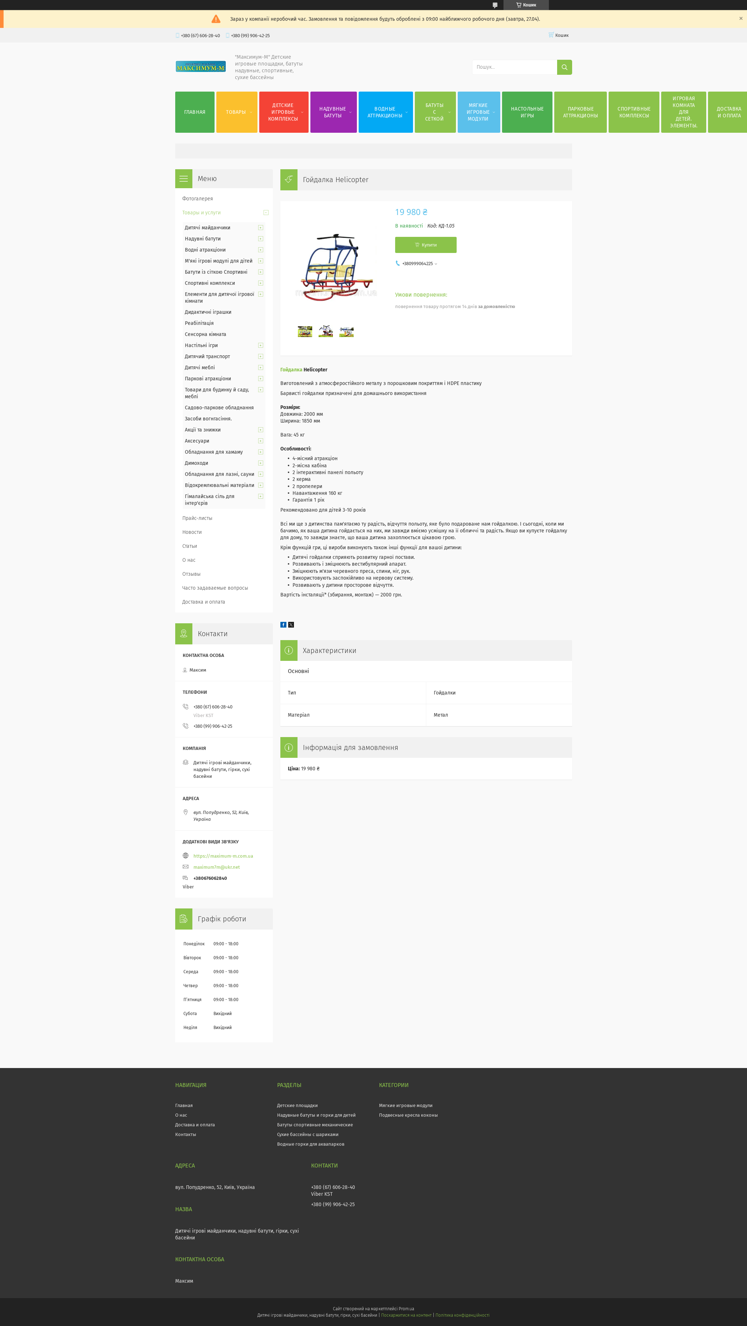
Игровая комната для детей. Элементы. (683, 112)
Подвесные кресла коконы (408, 1115)
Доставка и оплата (203, 602)
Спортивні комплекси (210, 283)
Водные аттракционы (385, 112)
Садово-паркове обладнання (219, 408)
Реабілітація (199, 323)
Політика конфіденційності (462, 1315)
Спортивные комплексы (634, 112)
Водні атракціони (205, 250)
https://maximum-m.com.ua (223, 856)
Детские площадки (297, 1105)
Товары (236, 112)
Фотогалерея (197, 199)
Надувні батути (203, 239)
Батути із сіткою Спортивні (216, 272)
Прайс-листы (197, 518)
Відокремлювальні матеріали (219, 485)
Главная (195, 112)
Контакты (185, 1134)
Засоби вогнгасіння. (208, 419)
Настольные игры (527, 112)
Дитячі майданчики (207, 228)
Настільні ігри (201, 345)
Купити (429, 245)
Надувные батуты (332, 112)
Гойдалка (291, 370)
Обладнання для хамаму (214, 452)
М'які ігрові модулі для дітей (218, 261)
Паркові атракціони (208, 379)
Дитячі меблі (200, 368)
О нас (189, 560)
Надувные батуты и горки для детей (316, 1115)
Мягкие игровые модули (478, 112)
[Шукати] (564, 67)
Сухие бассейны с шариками (308, 1134)
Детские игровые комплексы (283, 112)
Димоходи (196, 463)
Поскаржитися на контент (406, 1315)
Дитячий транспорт (207, 357)
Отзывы (191, 574)
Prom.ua (406, 1308)
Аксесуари (197, 441)
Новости (192, 532)
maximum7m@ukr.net (216, 867)
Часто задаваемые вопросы (215, 588)
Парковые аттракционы (580, 112)
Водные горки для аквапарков (310, 1144)
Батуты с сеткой (434, 112)
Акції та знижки (203, 430)
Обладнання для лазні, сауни (219, 474)
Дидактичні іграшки (208, 312)
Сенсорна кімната (205, 334)
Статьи (189, 546)
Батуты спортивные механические (315, 1124)
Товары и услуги (201, 213)
